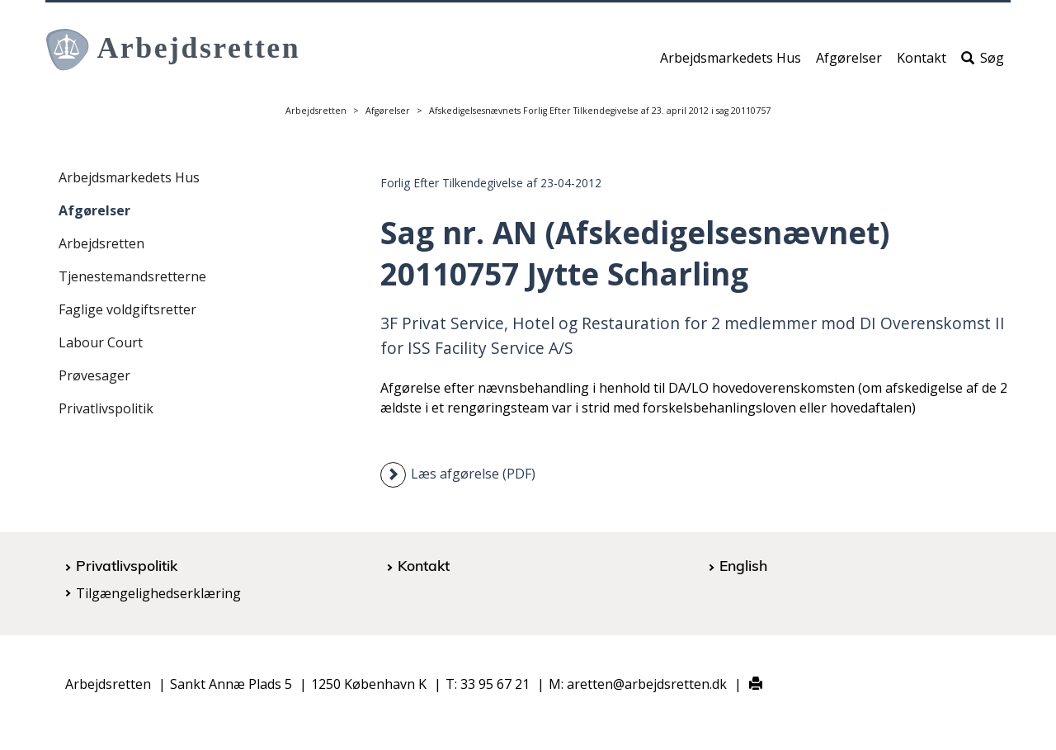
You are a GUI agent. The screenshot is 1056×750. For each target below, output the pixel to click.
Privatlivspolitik (106, 408)
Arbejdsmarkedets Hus (730, 63)
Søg (982, 63)
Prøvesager (94, 375)
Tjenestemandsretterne (132, 276)
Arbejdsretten (315, 110)
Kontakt (921, 63)
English (743, 565)
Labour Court (101, 342)
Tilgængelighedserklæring (158, 593)
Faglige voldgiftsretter (127, 309)
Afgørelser (849, 63)
